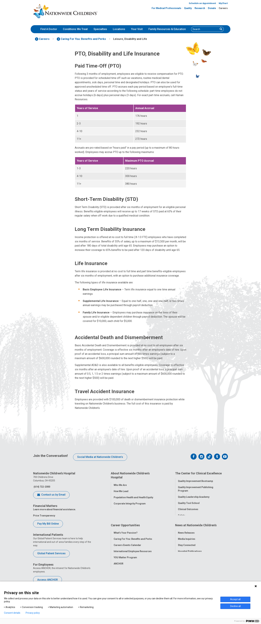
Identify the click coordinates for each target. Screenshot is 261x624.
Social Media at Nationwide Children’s (100, 457)
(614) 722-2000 (41, 486)
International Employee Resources (133, 556)
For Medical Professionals (166, 8)
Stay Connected (186, 550)
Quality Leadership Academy (193, 495)
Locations (119, 29)
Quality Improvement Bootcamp (195, 479)
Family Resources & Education (167, 29)
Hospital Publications (190, 556)
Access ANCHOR (47, 579)
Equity (181, 520)
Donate (212, 8)
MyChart (223, 3)
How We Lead (121, 489)
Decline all (235, 606)
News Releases (186, 538)
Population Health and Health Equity (133, 496)
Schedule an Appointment (202, 3)
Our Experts (184, 563)
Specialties (100, 29)
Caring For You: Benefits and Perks (133, 544)
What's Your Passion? (125, 538)
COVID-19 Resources (125, 575)
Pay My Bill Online (48, 523)
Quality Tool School (189, 501)
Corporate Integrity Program (130, 502)
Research (200, 8)
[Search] (205, 29)
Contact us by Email (51, 495)
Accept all (235, 599)
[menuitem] (49, 29)
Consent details (12, 612)
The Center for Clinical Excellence (198, 473)
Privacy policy (33, 612)
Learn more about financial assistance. (54, 509)
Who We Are (120, 483)
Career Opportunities (125, 532)
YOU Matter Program (125, 563)
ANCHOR (118, 569)
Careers (223, 8)
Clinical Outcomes (188, 508)
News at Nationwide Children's (196, 532)
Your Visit (137, 29)
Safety (181, 514)
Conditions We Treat (75, 29)
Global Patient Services (51, 553)
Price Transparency (44, 515)
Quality (188, 8)
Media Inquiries (186, 544)
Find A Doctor (48, 29)
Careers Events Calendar (127, 550)
